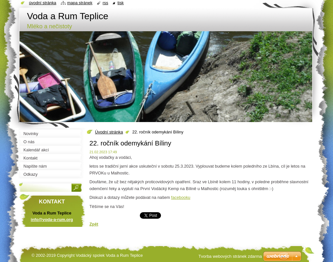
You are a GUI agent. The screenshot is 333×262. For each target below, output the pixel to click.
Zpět (93, 224)
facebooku (180, 197)
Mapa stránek (80, 2)
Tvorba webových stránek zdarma (230, 256)
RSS (105, 2)
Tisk (120, 2)
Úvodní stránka (109, 132)
